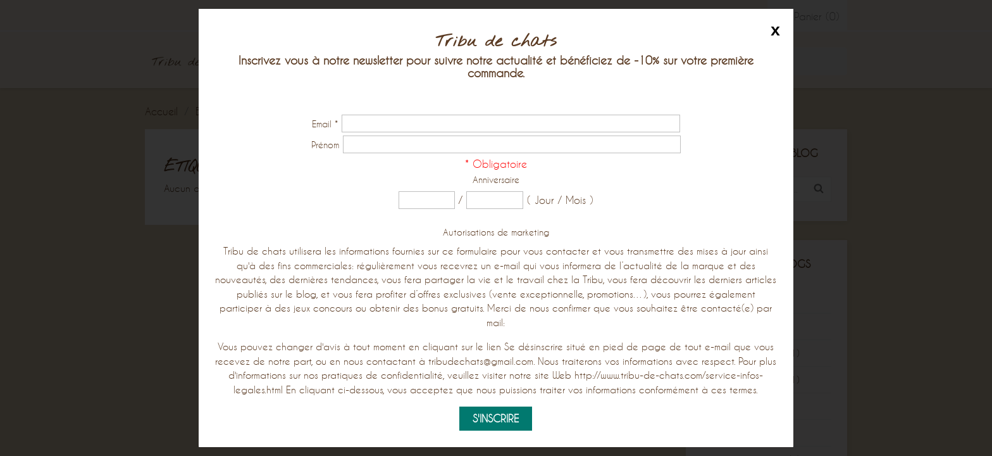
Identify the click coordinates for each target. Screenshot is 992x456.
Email (325, 123)
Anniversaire (496, 179)
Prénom (325, 144)
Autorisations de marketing (496, 232)
